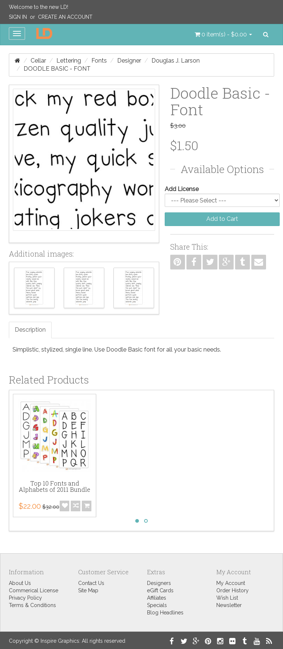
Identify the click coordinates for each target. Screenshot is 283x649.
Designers (159, 583)
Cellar (38, 60)
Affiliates (156, 598)
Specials (157, 605)
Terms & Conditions (32, 605)
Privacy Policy (25, 598)
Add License (182, 189)
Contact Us (91, 583)
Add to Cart (222, 218)
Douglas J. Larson (175, 60)
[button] (223, 34)
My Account (230, 583)
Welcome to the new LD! (38, 7)
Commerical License (33, 590)
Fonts (99, 60)
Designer (129, 60)
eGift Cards (160, 590)
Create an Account (65, 17)
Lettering (68, 60)
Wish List (227, 598)
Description (30, 329)
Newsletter (229, 605)
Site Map (88, 590)
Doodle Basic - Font (57, 68)
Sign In (18, 17)
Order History (232, 590)
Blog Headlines (165, 613)
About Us (20, 583)
